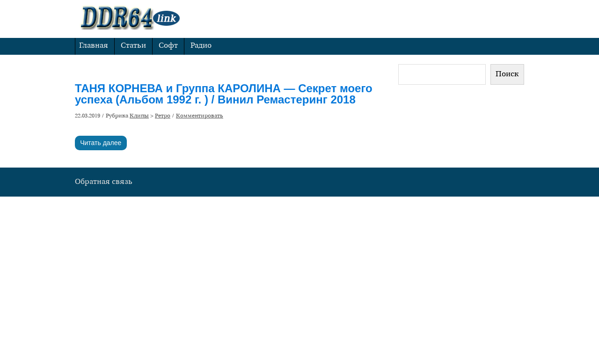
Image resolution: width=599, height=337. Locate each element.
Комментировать (199, 116)
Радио (201, 46)
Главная (93, 46)
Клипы (139, 116)
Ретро (162, 116)
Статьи (133, 46)
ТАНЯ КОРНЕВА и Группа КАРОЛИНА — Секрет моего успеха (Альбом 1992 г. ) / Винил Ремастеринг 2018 (224, 94)
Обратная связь (103, 182)
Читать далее (100, 143)
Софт (168, 46)
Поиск (507, 74)
